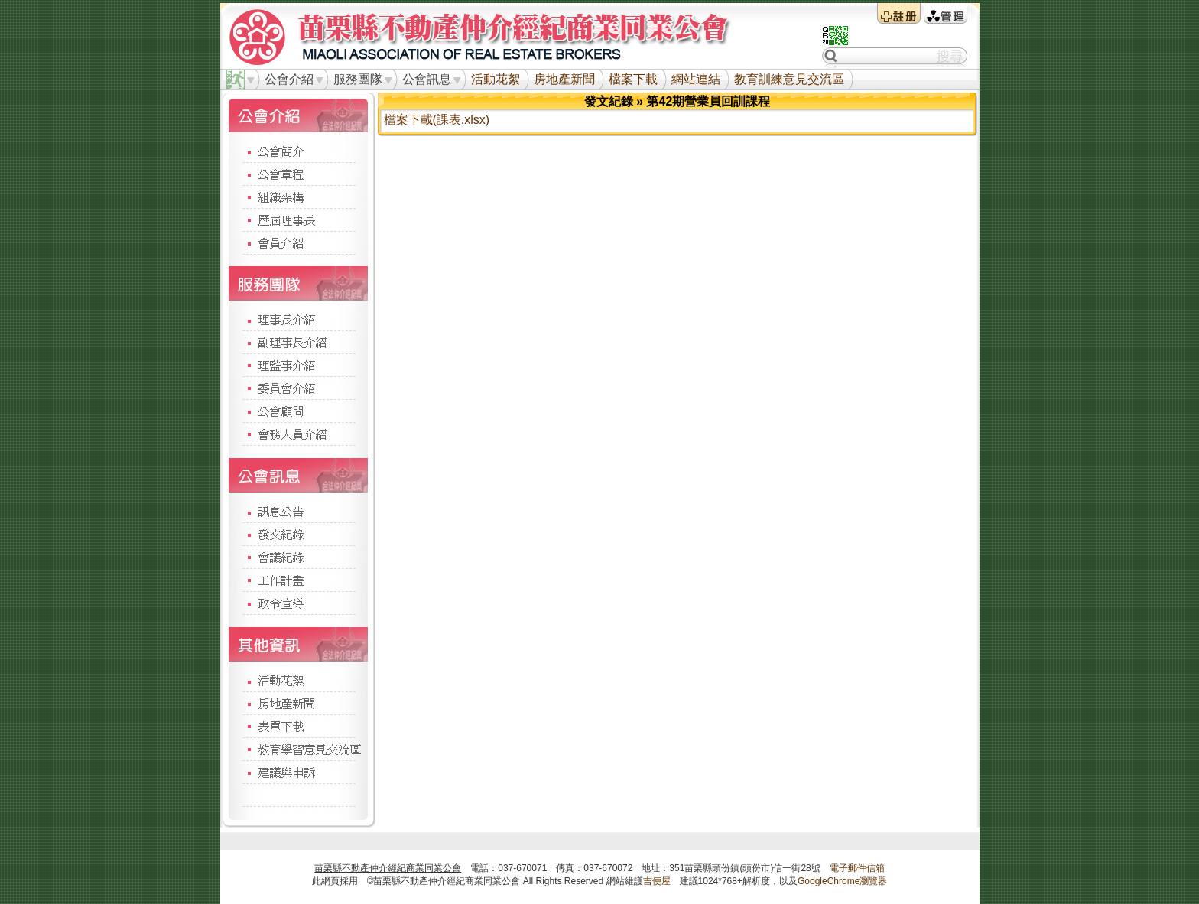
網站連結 (695, 79)
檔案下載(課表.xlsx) (437, 119)
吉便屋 (657, 881)
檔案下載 (633, 79)
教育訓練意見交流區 (789, 79)
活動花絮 (495, 79)
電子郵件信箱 (857, 868)
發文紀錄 (608, 101)
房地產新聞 (564, 79)
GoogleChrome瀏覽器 (842, 881)
